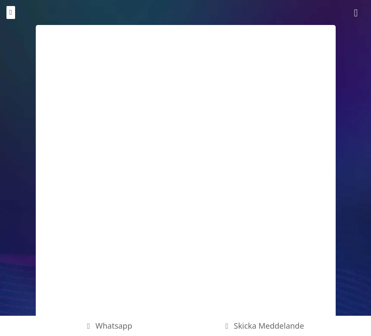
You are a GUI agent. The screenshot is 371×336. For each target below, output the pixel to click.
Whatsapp (108, 325)
